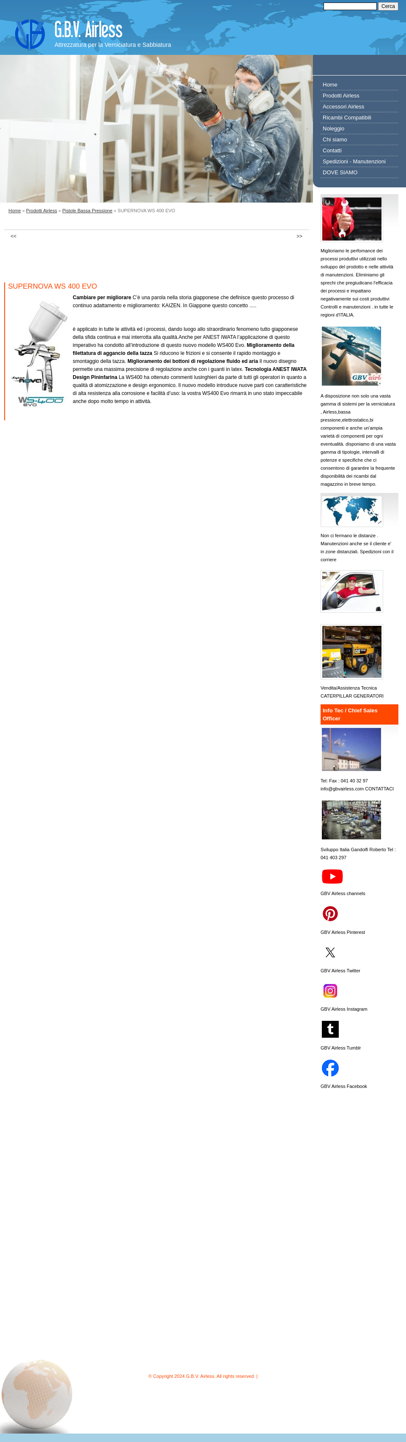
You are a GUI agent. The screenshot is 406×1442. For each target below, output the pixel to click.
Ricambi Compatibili (347, 117)
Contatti (332, 150)
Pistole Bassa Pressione (87, 210)
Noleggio (333, 128)
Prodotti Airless (41, 210)
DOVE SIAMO (340, 172)
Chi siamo (335, 139)
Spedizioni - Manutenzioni (354, 161)
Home (14, 210)
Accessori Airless (343, 106)
